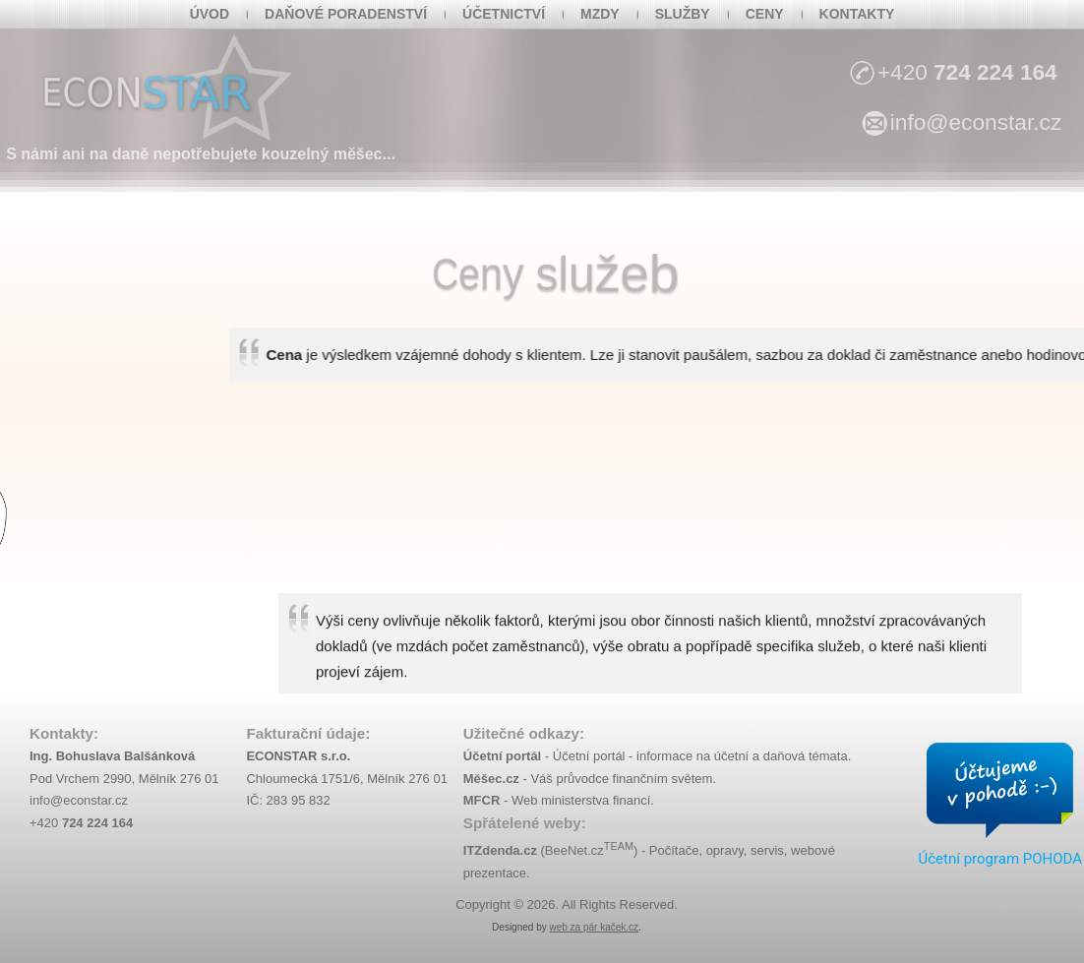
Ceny (765, 14)
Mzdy (600, 14)
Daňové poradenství (346, 14)
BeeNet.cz (589, 850)
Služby (682, 14)
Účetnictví (503, 14)
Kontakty (857, 14)
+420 (81, 822)
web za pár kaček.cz (593, 927)
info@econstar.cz (79, 800)
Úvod (209, 14)
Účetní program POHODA (1000, 859)
